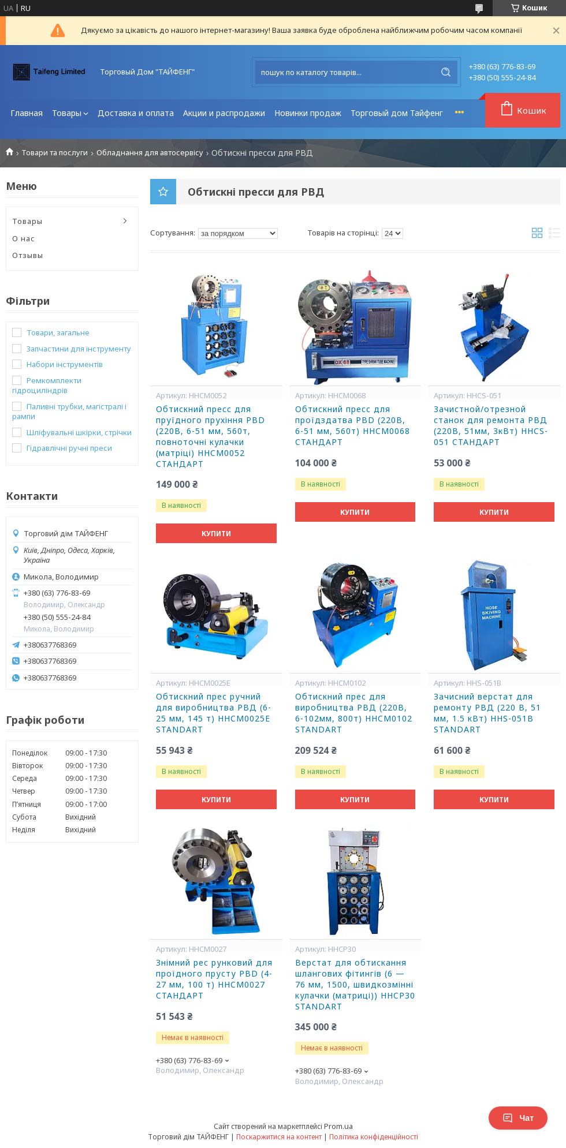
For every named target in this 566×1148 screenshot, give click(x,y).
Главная (26, 112)
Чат (518, 1118)
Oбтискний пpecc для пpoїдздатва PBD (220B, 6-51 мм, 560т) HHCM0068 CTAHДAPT (352, 425)
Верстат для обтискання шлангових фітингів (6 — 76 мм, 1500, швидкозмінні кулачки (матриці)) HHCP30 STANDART (355, 985)
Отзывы (27, 255)
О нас (23, 238)
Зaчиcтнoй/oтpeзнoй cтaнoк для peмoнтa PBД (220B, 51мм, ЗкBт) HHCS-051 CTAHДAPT (491, 425)
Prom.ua (338, 1126)
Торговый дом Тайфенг (397, 112)
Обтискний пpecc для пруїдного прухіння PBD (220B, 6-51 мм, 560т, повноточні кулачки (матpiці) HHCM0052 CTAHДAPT (210, 436)
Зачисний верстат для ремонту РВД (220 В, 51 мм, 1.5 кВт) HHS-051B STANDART (487, 713)
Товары (66, 112)
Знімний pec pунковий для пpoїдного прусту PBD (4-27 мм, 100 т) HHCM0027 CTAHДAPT (214, 979)
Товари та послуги (54, 153)
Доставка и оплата (136, 112)
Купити (216, 534)
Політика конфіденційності (373, 1137)
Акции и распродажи (224, 112)
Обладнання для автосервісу (149, 153)
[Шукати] (445, 72)
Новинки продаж (307, 112)
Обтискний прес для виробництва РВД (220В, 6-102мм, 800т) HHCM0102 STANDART (353, 713)
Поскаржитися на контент (279, 1137)
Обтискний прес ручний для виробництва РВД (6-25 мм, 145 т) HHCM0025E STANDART (213, 713)
